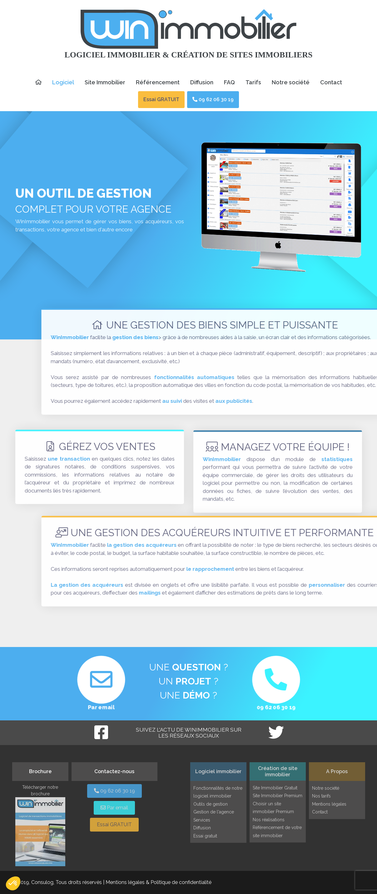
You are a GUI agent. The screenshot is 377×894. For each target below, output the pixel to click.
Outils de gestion (210, 804)
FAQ (229, 82)
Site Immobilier (105, 82)
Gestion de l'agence (213, 811)
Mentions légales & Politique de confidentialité (158, 882)
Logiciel (63, 82)
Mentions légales (329, 804)
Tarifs (253, 82)
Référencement (158, 82)
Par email (101, 708)
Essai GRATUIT (161, 99)
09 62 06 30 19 (213, 99)
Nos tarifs (321, 795)
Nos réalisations (269, 819)
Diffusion (201, 82)
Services (201, 819)
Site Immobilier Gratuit (275, 787)
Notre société (291, 82)
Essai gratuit (205, 835)
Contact (331, 82)
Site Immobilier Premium (277, 795)
